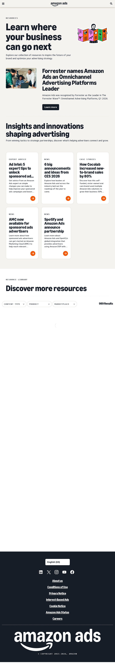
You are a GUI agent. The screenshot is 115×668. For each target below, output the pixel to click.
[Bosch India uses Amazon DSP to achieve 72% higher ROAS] (95, 397)
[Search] (111, 3)
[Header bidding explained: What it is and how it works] (19, 341)
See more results (57, 544)
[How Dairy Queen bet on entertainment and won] (19, 453)
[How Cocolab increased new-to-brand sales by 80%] (93, 178)
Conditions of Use (57, 593)
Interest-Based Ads (57, 605)
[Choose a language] (57, 568)
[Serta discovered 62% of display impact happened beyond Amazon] (57, 341)
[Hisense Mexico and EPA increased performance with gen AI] (95, 453)
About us (57, 586)
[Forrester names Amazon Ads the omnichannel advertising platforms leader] (57, 509)
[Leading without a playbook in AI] (19, 509)
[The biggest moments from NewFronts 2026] (95, 509)
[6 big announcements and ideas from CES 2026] (57, 178)
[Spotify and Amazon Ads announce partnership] (56, 233)
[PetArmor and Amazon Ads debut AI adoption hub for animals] (19, 397)
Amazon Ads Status (57, 618)
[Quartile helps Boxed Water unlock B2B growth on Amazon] (95, 341)
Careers (57, 624)
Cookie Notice (57, 612)
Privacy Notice (57, 599)
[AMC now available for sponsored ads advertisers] (22, 233)
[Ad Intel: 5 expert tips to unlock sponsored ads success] (22, 178)
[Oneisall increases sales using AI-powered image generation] (57, 453)
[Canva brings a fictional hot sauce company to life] (57, 397)
